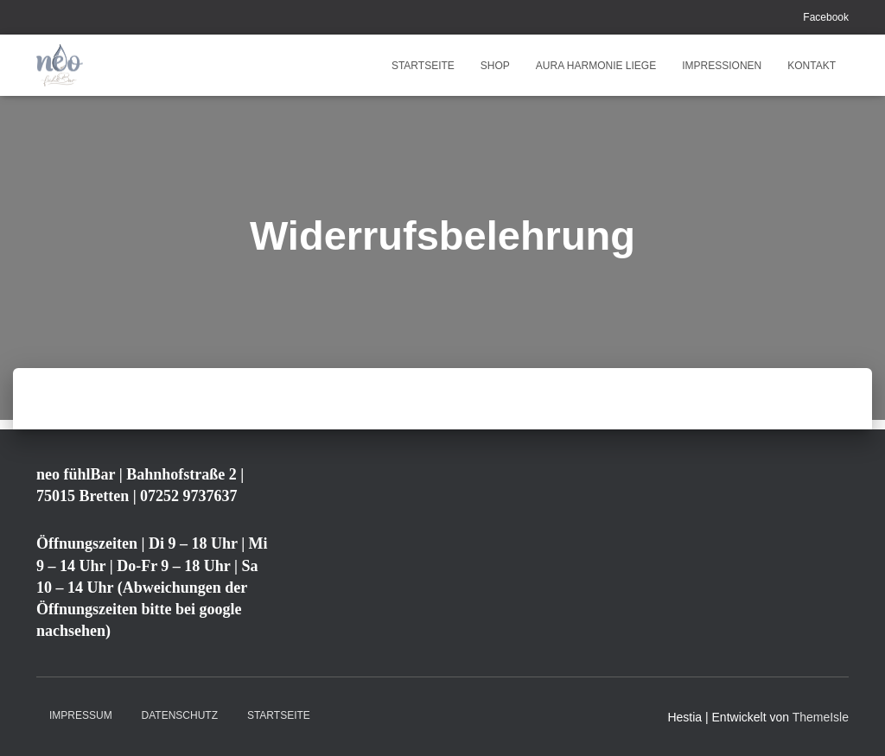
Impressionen (721, 66)
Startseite (423, 66)
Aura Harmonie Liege (596, 66)
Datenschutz (180, 715)
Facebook (826, 17)
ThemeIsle (821, 717)
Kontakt (811, 66)
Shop (495, 66)
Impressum (80, 715)
